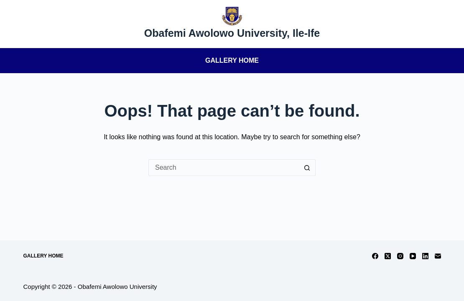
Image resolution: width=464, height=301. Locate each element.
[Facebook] (375, 256)
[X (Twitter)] (388, 256)
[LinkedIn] (425, 256)
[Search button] (307, 167)
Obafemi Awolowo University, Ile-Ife (232, 33)
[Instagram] (400, 256)
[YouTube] (413, 256)
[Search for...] (223, 167)
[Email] (438, 256)
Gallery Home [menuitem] (232, 60)
